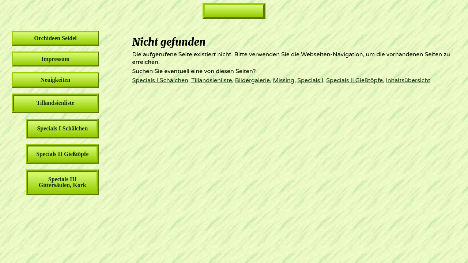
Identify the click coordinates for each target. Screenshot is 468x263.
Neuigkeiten (56, 80)
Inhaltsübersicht (408, 80)
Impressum (55, 59)
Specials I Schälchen (160, 80)
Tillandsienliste (211, 80)
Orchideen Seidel (55, 38)
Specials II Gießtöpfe (354, 80)
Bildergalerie (252, 80)
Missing (283, 80)
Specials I (310, 80)
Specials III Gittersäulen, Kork (62, 182)
